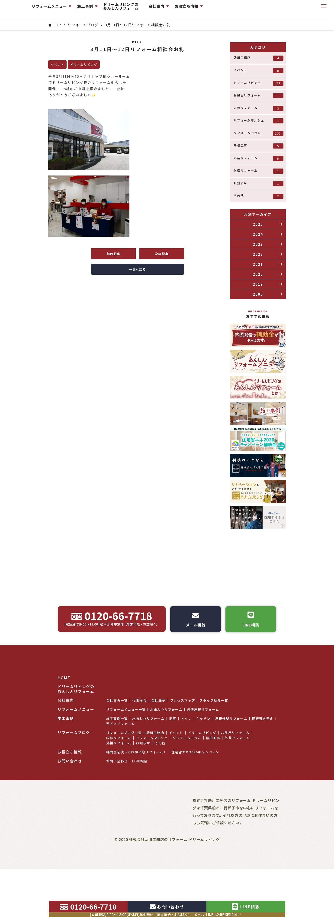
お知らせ (258, 183)
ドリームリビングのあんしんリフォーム (163, 9)
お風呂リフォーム (258, 95)
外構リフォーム (258, 171)
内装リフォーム (258, 108)
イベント (258, 70)
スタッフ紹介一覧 (213, 729)
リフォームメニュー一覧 (125, 738)
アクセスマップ (182, 729)
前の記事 (113, 254)
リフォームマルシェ (258, 120)
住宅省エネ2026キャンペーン (195, 781)
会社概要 (158, 729)
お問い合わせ (117, 790)
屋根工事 (258, 146)
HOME (64, 706)
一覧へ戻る (137, 269)
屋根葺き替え (262, 747)
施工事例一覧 (117, 747)
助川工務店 (258, 58)
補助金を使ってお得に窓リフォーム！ (136, 781)
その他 (258, 196)
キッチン (203, 747)
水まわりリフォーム (166, 738)
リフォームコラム (258, 133)
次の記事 (162, 254)
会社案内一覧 (117, 729)
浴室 (172, 747)
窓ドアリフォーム (120, 752)
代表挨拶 (139, 729)
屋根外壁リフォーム (231, 747)
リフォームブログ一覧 (124, 761)
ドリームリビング (258, 83)
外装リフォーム (258, 158)
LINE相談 (139, 790)
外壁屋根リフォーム (203, 738)
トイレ (186, 747)
